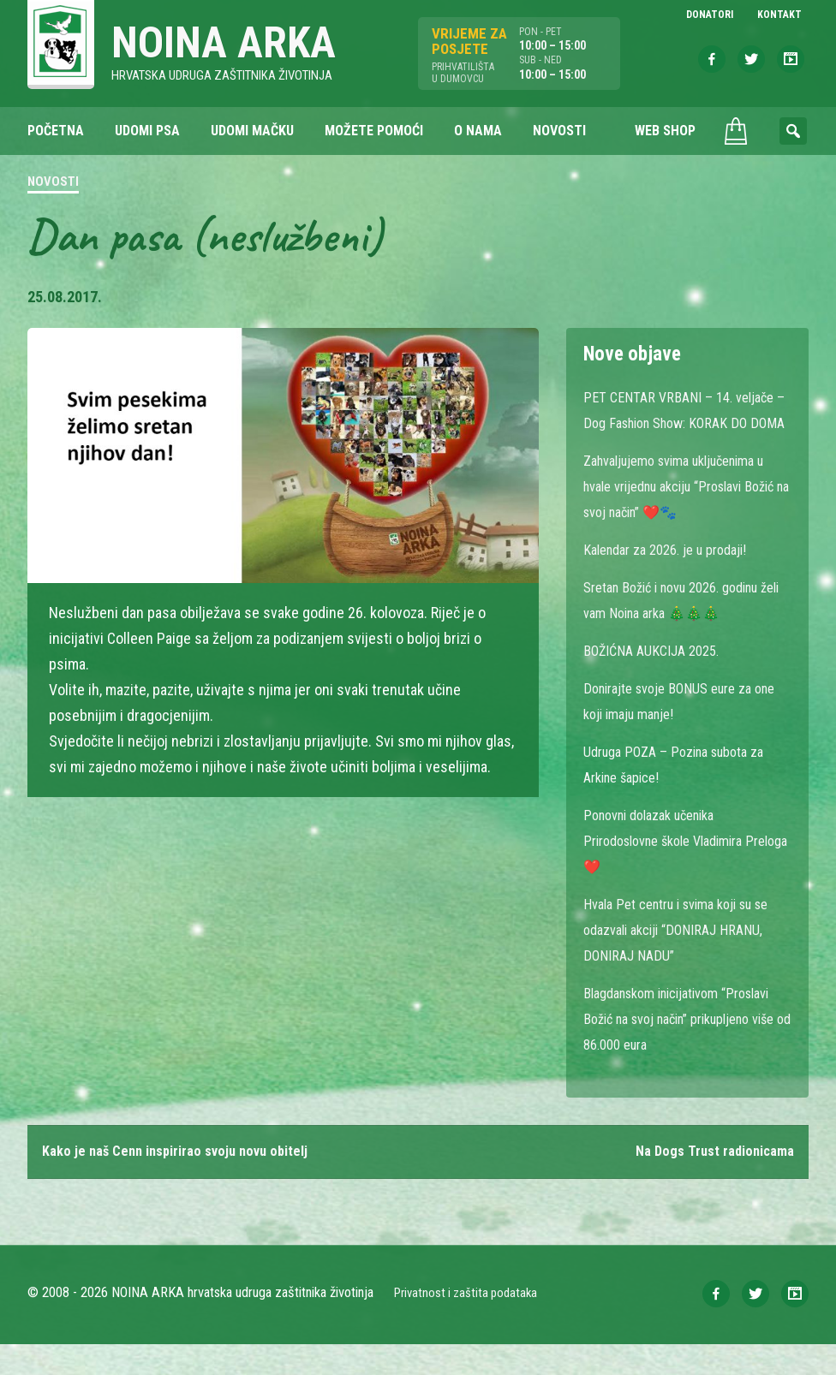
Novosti (53, 183)
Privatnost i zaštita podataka (470, 1323)
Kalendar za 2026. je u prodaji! (674, 577)
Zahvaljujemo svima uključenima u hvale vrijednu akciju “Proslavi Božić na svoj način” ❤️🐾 (681, 513)
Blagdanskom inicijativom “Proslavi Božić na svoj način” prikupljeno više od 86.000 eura (679, 1045)
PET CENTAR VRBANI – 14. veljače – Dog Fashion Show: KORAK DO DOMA (686, 424)
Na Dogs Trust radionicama (709, 1181)
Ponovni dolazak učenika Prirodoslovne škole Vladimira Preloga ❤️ (674, 867)
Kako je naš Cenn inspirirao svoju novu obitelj (186, 1181)
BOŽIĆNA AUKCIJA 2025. (658, 678)
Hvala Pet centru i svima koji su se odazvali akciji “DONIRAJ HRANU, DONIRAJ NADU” (679, 956)
